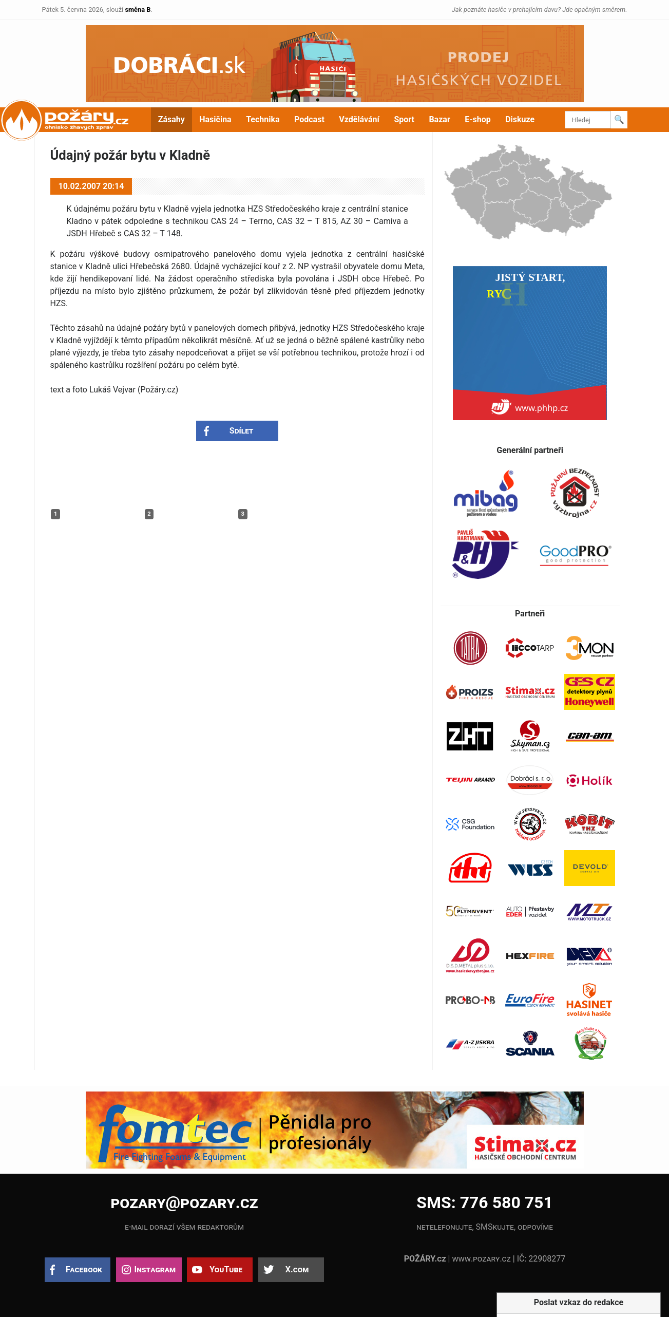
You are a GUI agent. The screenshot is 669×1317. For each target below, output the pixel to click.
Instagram (155, 1269)
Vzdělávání (359, 119)
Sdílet (242, 431)
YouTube (225, 1269)
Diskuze (519, 119)
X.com (297, 1269)
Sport (404, 119)
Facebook (84, 1269)
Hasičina (215, 119)
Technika (262, 119)
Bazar (439, 119)
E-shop (478, 119)
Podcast (309, 119)
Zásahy (171, 119)
